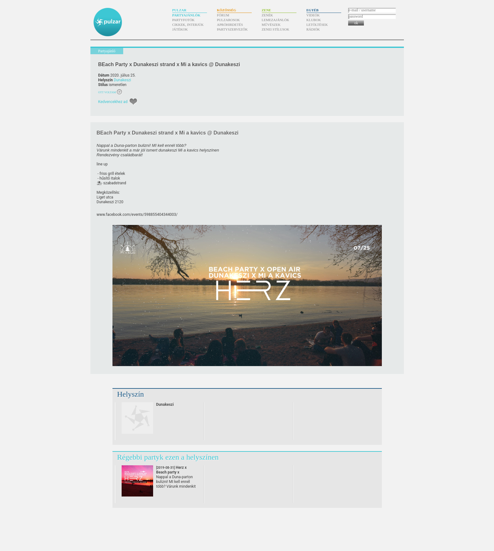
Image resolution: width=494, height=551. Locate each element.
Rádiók (313, 29)
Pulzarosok (228, 20)
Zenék (267, 15)
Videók (313, 15)
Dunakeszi (122, 80)
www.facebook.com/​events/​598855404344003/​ (137, 214)
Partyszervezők (232, 29)
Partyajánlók (186, 15)
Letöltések (317, 24)
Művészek (271, 24)
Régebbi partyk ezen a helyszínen (168, 457)
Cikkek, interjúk (188, 24)
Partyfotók (183, 20)
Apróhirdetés (230, 24)
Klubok (314, 20)
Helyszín (130, 394)
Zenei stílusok (276, 29)
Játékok (180, 29)
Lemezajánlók (275, 20)
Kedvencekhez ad (113, 102)
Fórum (223, 15)
